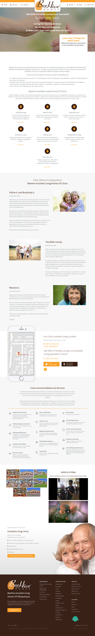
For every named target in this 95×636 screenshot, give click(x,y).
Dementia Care (76, 593)
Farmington (59, 598)
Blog (73, 607)
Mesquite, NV (59, 608)
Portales (58, 612)
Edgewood (58, 593)
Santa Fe (58, 617)
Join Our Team (76, 611)
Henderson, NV (60, 603)
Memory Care (75, 589)
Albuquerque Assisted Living (45, 585)
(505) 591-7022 (49, 18)
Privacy (74, 628)
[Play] (68, 489)
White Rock (59, 619)
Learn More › (20, 122)
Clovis (57, 589)
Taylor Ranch (43, 597)
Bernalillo (58, 586)
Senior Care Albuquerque (43, 589)
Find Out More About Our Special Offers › (21, 556)
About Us (74, 604)
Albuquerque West (44, 594)
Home (73, 602)
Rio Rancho (59, 615)
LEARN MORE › (14, 610)
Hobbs (57, 605)
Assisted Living (76, 584)
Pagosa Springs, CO (61, 610)
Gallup (57, 600)
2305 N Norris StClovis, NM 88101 (51, 345)
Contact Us (75, 609)
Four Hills (42, 592)
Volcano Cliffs (43, 599)
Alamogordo (59, 584)
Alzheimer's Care (76, 586)
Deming (58, 591)
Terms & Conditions (83, 628)
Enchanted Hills (60, 596)
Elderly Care (75, 591)
